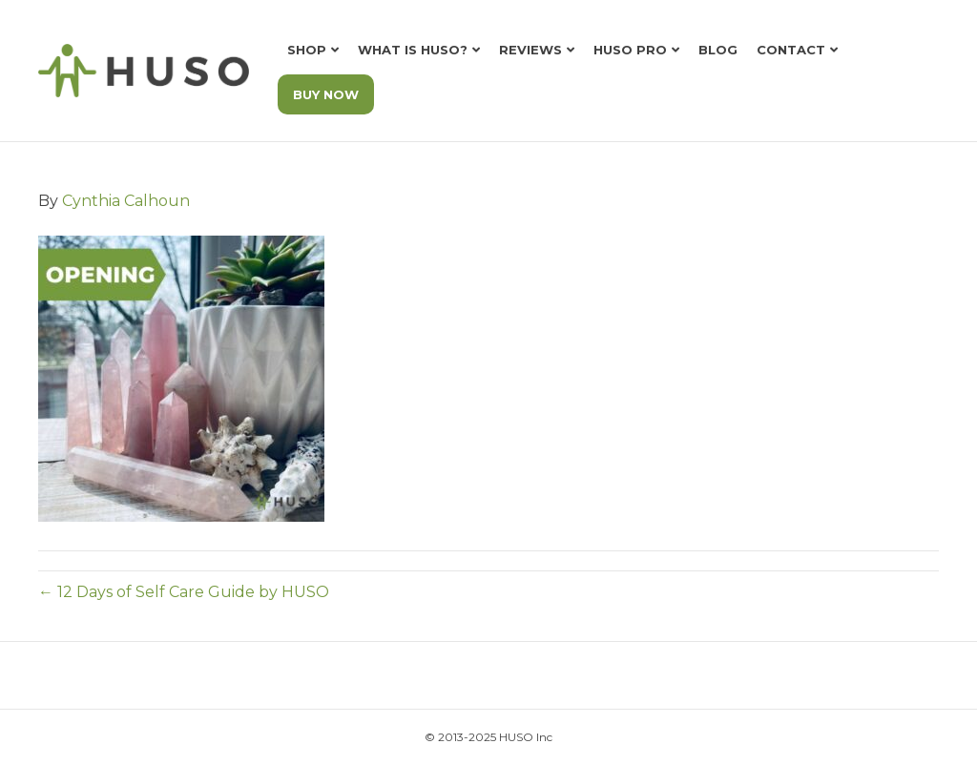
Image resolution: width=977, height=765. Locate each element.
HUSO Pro (630, 49)
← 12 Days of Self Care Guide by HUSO (183, 592)
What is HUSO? (413, 49)
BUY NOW (326, 94)
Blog (718, 49)
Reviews (530, 49)
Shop (306, 49)
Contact (791, 49)
